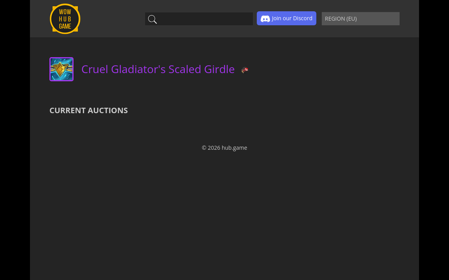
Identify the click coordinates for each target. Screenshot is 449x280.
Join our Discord (286, 18)
